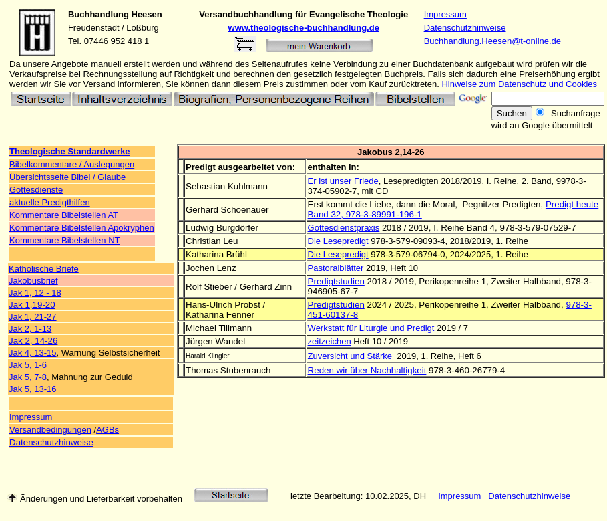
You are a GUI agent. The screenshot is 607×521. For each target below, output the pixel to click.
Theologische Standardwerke (69, 151)
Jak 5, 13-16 (33, 389)
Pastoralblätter (336, 268)
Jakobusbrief (33, 281)
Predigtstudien (336, 281)
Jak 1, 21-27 (33, 317)
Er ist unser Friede (343, 181)
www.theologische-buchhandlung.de (303, 28)
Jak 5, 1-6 (28, 365)
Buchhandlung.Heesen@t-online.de (492, 41)
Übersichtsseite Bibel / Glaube (67, 177)
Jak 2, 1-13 (30, 329)
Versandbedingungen (50, 430)
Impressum (445, 14)
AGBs (107, 430)
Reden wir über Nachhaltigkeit (367, 370)
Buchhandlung (98, 14)
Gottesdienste (36, 190)
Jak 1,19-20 (32, 305)
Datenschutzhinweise (465, 28)
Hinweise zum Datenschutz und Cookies (519, 84)
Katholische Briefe (44, 269)
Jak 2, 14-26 (33, 341)
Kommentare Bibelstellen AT (63, 215)
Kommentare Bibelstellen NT (64, 240)
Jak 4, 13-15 (33, 353)
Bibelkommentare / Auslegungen (71, 164)
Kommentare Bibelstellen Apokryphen (81, 228)
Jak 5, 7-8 (28, 377)
